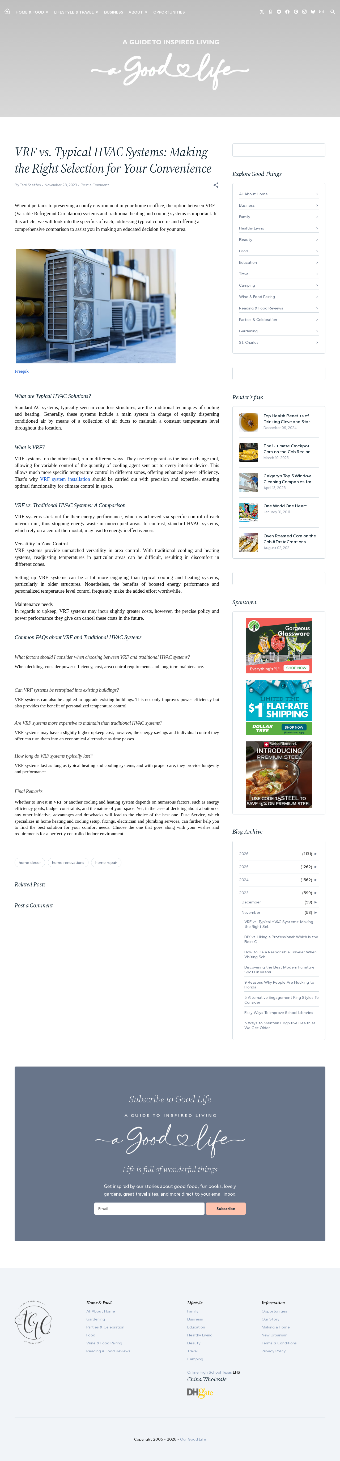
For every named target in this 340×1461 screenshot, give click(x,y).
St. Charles (248, 342)
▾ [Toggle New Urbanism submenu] (97, 12)
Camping (247, 285)
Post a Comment (95, 185)
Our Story (270, 1319)
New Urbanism (274, 1335)
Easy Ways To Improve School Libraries (278, 1012)
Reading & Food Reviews (261, 308)
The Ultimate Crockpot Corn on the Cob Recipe (287, 448)
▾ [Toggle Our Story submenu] (146, 12)
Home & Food (30, 12)
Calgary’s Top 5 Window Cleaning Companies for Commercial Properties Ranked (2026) (287, 479)
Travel (244, 273)
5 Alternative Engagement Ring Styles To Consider (281, 1000)
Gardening (248, 331)
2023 (244, 892)
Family (244, 216)
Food (243, 251)
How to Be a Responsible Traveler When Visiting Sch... (280, 954)
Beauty (245, 239)
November (251, 912)
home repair (106, 862)
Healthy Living (251, 228)
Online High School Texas (210, 1372)
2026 (244, 853)
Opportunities (169, 12)
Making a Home (276, 1327)
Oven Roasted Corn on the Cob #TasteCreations (290, 538)
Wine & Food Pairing (257, 296)
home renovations (68, 862)
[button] (216, 185)
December (251, 902)
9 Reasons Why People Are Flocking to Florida (279, 984)
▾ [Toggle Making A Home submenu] (47, 12)
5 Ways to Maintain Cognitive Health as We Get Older (280, 1025)
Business (113, 12)
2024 (244, 879)
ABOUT (136, 12)
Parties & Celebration (258, 319)
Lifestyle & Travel (74, 12)
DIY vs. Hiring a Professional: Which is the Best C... (281, 939)
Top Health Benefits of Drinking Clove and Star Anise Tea (287, 418)
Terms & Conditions (279, 1343)
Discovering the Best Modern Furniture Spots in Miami (279, 969)
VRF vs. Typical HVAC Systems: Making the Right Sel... (278, 924)
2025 (244, 866)
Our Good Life (193, 1439)
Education (248, 262)
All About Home (253, 194)
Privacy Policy (274, 1351)
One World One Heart (285, 505)
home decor (30, 862)
